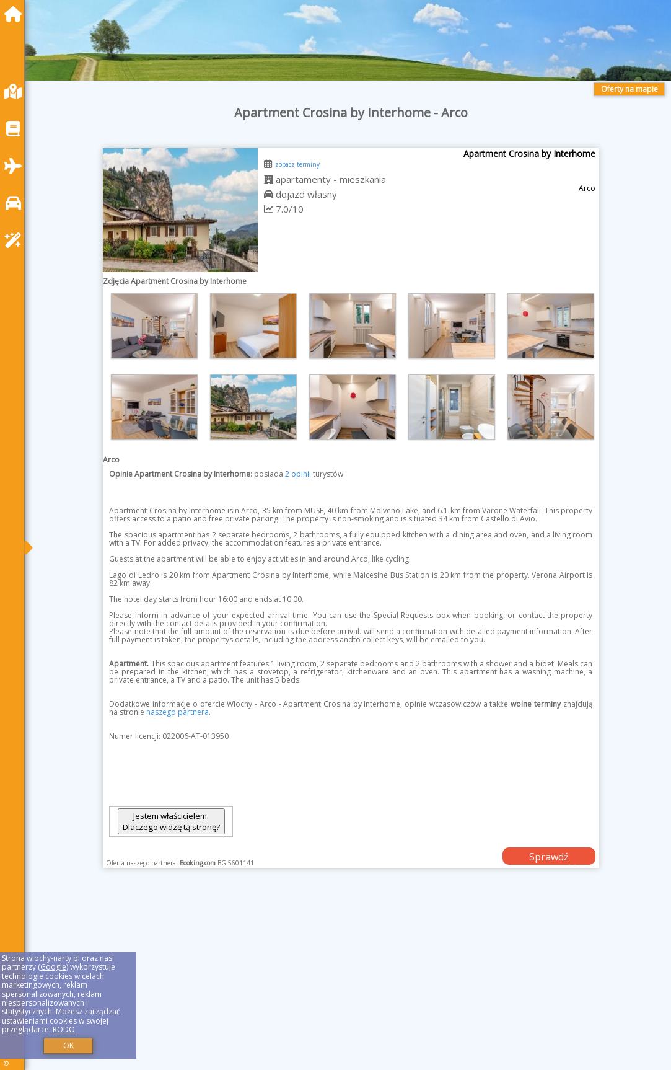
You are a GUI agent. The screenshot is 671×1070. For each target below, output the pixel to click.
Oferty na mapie (629, 89)
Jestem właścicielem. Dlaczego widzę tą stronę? (171, 821)
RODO (64, 1029)
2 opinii (298, 474)
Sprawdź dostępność (549, 857)
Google (53, 967)
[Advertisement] (351, 984)
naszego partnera (177, 712)
